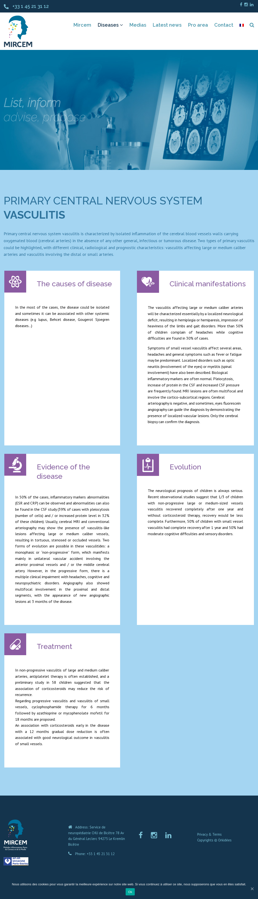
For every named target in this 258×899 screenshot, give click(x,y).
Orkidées (225, 840)
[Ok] (252, 888)
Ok (130, 892)
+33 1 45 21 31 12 (30, 6)
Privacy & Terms (209, 834)
